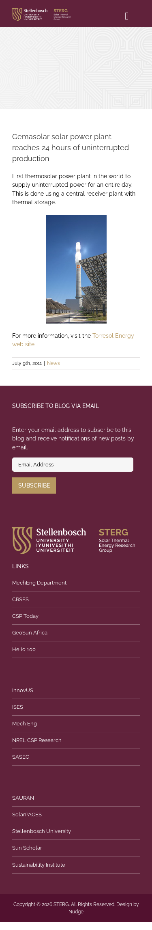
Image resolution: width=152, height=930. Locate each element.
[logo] (41, 11)
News (53, 363)
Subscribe (34, 485)
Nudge (76, 912)
